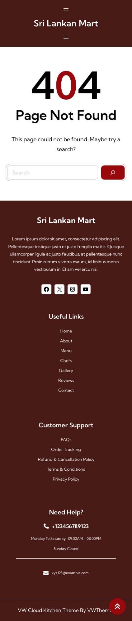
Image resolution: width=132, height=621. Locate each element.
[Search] (111, 171)
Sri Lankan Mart (66, 21)
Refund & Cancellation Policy (66, 458)
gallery (66, 367)
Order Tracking (66, 450)
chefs (66, 359)
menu (66, 352)
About (66, 344)
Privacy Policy (66, 473)
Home (66, 336)
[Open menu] (66, 7)
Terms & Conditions (66, 465)
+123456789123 (69, 530)
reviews (66, 374)
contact (66, 381)
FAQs (66, 443)
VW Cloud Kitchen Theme (48, 610)
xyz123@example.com (69, 565)
